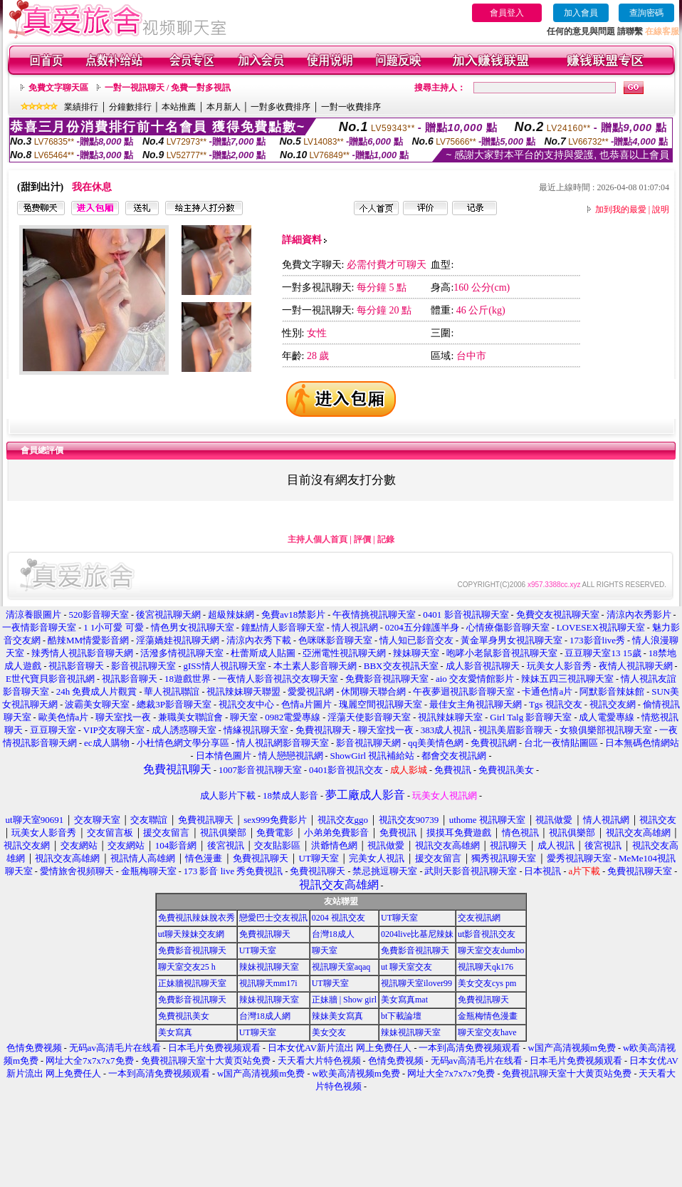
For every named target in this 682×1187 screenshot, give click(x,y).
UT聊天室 (399, 918)
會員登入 (507, 13)
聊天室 (324, 950)
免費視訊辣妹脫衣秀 (196, 918)
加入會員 (581, 13)
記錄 (385, 539)
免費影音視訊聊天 (192, 950)
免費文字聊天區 (58, 88)
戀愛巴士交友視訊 (273, 918)
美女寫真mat (404, 1000)
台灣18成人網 (264, 1016)
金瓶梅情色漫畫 (488, 1016)
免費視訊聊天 (264, 934)
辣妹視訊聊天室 (269, 967)
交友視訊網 (479, 918)
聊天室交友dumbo (491, 950)
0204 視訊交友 (338, 918)
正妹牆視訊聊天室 (192, 983)
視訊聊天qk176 (485, 967)
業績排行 (81, 107)
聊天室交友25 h (187, 967)
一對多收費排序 (280, 107)
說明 (660, 209)
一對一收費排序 (351, 107)
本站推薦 (179, 107)
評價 (362, 539)
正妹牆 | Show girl (344, 1000)
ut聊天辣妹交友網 (191, 934)
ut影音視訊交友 (486, 934)
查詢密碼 (646, 13)
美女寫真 (175, 1032)
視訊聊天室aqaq (341, 967)
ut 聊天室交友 (406, 967)
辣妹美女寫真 (337, 1016)
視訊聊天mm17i (268, 983)
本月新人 (223, 107)
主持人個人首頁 (317, 539)
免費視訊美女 (183, 1016)
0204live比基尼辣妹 (417, 934)
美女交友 (329, 1032)
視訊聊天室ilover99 (416, 983)
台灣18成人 (333, 934)
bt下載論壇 (401, 1016)
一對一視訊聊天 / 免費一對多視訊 (168, 88)
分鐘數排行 (130, 107)
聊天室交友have (487, 1032)
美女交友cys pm (487, 983)
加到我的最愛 (620, 209)
